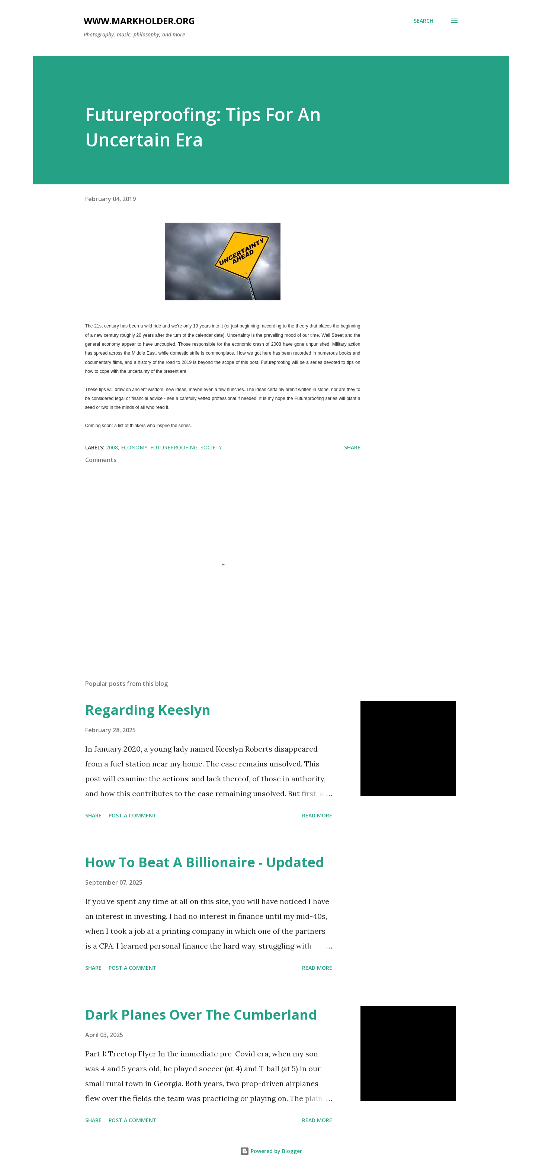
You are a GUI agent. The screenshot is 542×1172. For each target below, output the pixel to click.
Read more (317, 815)
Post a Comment (133, 815)
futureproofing (174, 447)
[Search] (423, 20)
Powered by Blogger (271, 1151)
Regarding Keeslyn (148, 710)
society (211, 447)
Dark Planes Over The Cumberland (201, 1014)
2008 (112, 447)
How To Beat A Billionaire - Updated (204, 862)
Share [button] (352, 447)
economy (134, 447)
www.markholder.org (139, 20)
